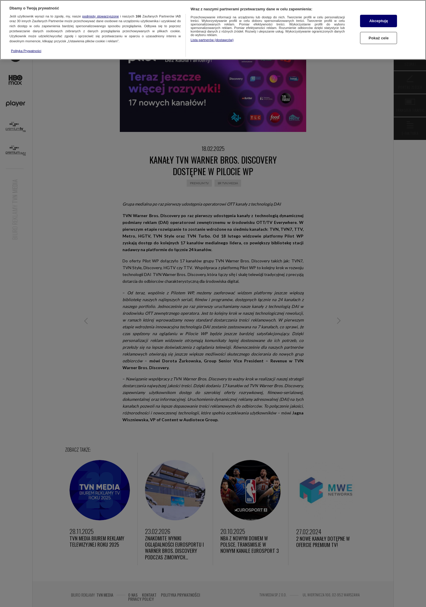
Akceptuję (378, 21)
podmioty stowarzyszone (100, 16)
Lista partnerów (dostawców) (212, 40)
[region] (213, 30)
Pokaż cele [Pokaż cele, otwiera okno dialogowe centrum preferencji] (379, 38)
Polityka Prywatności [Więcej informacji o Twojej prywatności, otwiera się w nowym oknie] (26, 51)
